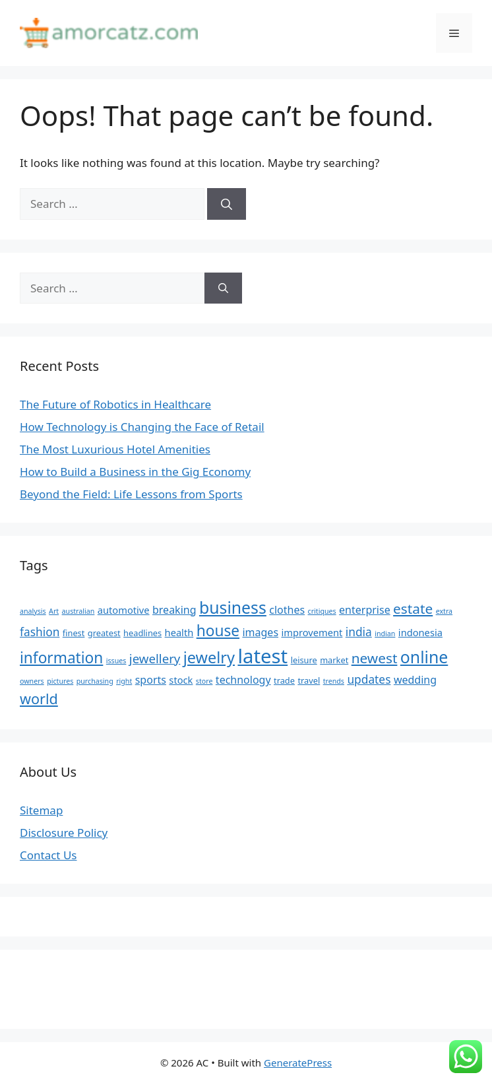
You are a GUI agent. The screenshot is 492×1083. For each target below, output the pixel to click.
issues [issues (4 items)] (116, 660)
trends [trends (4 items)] (333, 681)
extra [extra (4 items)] (444, 611)
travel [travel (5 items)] (308, 680)
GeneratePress (298, 1062)
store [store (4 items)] (204, 681)
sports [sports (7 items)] (150, 680)
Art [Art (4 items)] (54, 611)
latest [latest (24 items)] (262, 656)
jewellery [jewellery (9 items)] (155, 658)
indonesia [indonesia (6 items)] (420, 632)
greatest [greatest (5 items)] (104, 633)
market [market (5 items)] (334, 660)
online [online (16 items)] (424, 656)
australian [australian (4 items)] (78, 611)
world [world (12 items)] (39, 698)
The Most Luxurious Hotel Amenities (115, 449)
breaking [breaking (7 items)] (174, 610)
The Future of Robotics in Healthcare (115, 404)
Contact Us (48, 855)
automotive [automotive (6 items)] (124, 609)
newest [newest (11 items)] (375, 658)
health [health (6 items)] (179, 632)
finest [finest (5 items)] (74, 633)
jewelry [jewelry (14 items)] (209, 657)
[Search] (226, 204)
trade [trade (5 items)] (284, 680)
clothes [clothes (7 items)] (287, 610)
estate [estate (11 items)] (413, 608)
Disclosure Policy (64, 832)
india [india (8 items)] (359, 632)
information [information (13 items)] (61, 657)
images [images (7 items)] (260, 632)
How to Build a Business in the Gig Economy (135, 471)
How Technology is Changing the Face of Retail (142, 426)
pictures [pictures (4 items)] (60, 681)
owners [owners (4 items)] (32, 681)
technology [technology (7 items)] (243, 680)
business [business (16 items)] (232, 607)
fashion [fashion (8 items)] (39, 632)
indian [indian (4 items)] (385, 633)
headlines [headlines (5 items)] (142, 633)
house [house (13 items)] (218, 630)
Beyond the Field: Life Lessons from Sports (131, 494)
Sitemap (41, 810)
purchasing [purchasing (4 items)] (95, 681)
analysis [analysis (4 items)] (33, 611)
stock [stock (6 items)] (181, 679)
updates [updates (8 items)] (368, 679)
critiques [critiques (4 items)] (322, 611)
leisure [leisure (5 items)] (304, 660)
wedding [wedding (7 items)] (415, 680)
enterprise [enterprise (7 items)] (364, 610)
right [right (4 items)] (124, 681)
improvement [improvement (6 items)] (311, 632)
